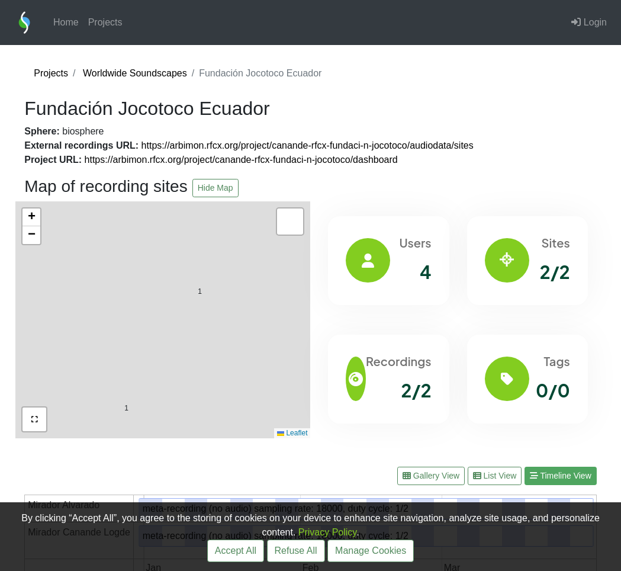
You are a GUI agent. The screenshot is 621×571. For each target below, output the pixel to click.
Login (589, 22)
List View (495, 475)
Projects (105, 22)
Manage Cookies (370, 551)
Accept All (235, 551)
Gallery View (431, 475)
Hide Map (215, 188)
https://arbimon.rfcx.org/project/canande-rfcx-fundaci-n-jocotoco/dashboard (241, 160)
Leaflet (292, 433)
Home (66, 22)
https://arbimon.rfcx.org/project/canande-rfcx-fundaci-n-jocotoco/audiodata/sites (307, 145)
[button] (199, 266)
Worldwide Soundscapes (135, 73)
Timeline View (560, 475)
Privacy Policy (327, 532)
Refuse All (296, 551)
